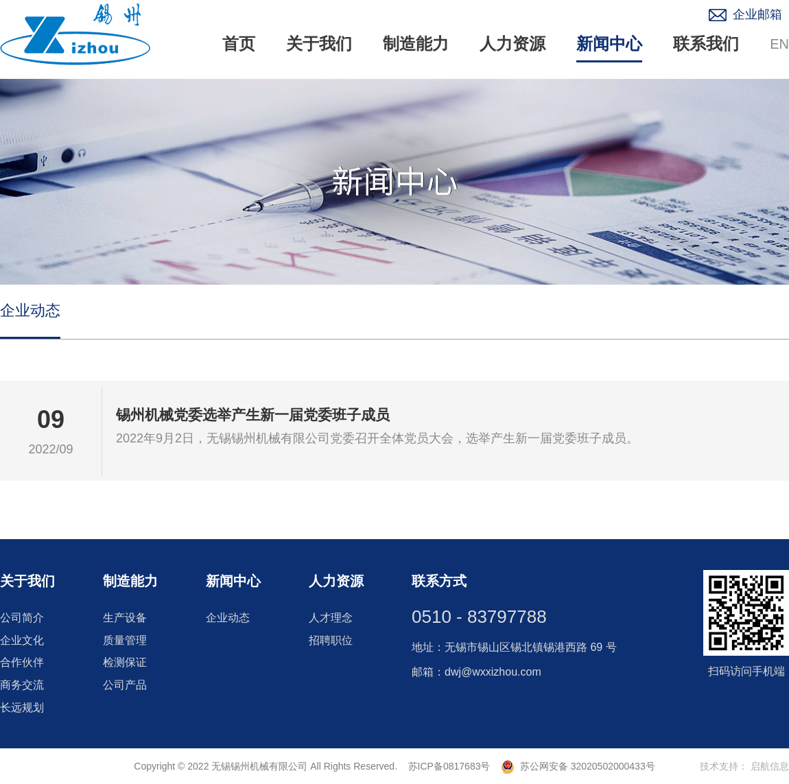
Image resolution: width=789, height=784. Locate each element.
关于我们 (319, 43)
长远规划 (22, 707)
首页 (238, 43)
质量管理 (125, 640)
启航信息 (770, 766)
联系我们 (706, 43)
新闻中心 (609, 43)
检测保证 (125, 662)
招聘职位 (331, 640)
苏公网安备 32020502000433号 (578, 766)
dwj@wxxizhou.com (493, 672)
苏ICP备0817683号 (449, 766)
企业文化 (22, 640)
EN (779, 43)
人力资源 (512, 43)
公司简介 (22, 617)
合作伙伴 (22, 662)
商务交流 (22, 685)
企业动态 (30, 310)
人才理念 (331, 617)
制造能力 (416, 43)
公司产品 (125, 685)
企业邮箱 (757, 14)
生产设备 (125, 617)
